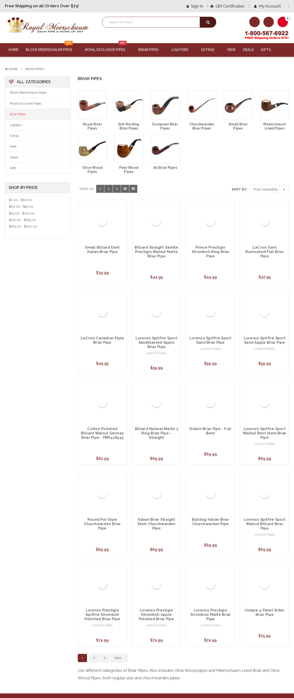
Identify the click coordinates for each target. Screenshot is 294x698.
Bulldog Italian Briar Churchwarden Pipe (210, 521)
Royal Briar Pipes (92, 126)
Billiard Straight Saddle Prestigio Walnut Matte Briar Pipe (156, 251)
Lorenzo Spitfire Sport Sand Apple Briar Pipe (265, 340)
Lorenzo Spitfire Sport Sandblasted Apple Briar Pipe (157, 342)
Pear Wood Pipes (128, 170)
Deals (248, 50)
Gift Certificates (227, 6)
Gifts (269, 50)
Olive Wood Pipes (92, 170)
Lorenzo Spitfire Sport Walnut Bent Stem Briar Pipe (264, 433)
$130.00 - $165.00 (22, 220)
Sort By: (240, 189)
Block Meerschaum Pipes (52, 47)
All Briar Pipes (165, 168)
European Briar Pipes (165, 126)
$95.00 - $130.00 (22, 213)
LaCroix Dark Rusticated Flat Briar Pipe (264, 251)
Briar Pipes (151, 50)
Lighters (183, 50)
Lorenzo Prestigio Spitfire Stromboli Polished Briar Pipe (102, 614)
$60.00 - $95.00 (21, 206)
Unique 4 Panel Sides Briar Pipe (264, 612)
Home (13, 50)
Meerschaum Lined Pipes (274, 126)
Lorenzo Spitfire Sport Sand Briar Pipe (211, 340)
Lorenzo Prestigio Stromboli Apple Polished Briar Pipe (156, 614)
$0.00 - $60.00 (20, 200)
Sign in (195, 6)
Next (120, 658)
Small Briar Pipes (238, 126)
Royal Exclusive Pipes (108, 47)
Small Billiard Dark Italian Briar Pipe (102, 249)
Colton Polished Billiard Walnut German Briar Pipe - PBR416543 (102, 433)
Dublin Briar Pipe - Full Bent (210, 431)
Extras (210, 50)
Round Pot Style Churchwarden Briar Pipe (102, 523)
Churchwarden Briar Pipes (201, 126)
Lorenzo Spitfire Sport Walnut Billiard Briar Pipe (265, 523)
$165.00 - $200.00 (23, 226)
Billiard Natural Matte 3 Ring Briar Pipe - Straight (156, 433)
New (231, 50)
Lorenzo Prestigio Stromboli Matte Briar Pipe (210, 614)
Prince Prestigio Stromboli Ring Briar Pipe (210, 251)
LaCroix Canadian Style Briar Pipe (102, 340)
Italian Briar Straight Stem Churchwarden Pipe (156, 523)
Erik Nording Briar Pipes (128, 126)
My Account (269, 6)
